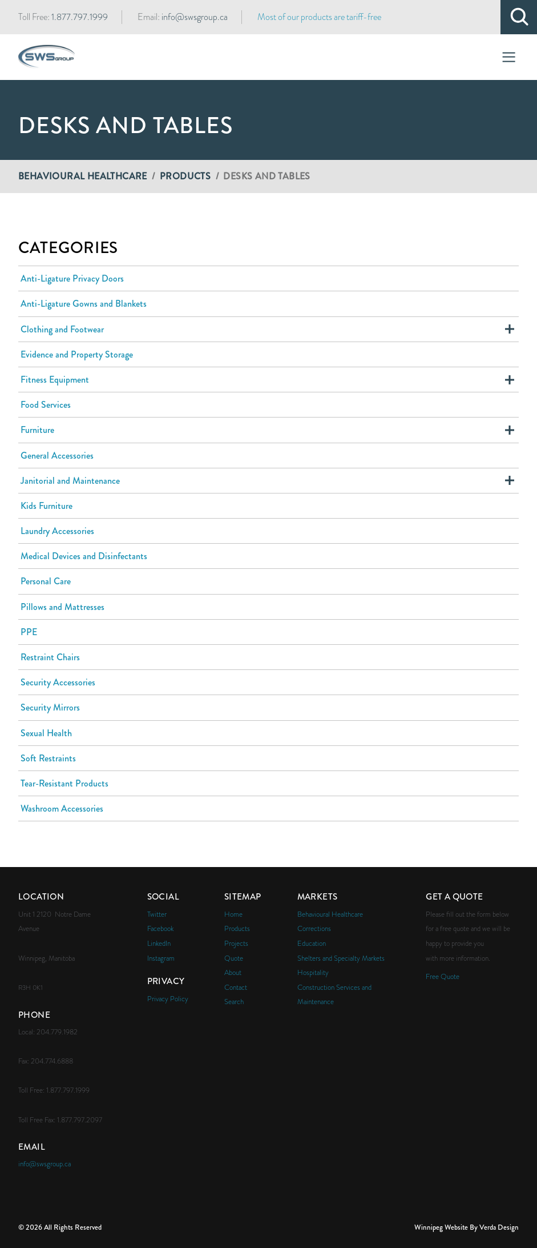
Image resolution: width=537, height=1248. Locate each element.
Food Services (46, 404)
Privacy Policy (167, 998)
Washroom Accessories (62, 808)
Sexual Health (46, 733)
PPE (29, 632)
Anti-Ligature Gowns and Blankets (84, 303)
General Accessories (57, 455)
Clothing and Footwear (62, 329)
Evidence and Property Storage (77, 354)
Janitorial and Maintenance (70, 480)
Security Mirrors (50, 707)
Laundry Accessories (57, 530)
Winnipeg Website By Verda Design (466, 1227)
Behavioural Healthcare (82, 176)
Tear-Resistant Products (64, 783)
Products (185, 176)
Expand (509, 329)
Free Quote (442, 976)
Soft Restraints (48, 758)
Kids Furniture (46, 505)
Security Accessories (58, 682)
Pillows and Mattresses (62, 606)
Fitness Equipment (55, 379)
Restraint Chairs (50, 657)
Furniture (37, 429)
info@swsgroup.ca (194, 16)
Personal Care (46, 581)
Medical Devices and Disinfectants (84, 556)
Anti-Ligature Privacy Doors (72, 278)
